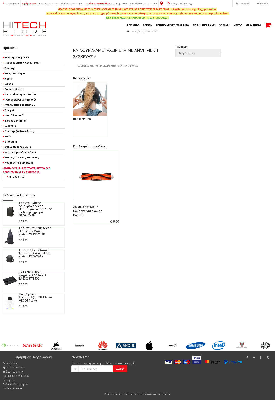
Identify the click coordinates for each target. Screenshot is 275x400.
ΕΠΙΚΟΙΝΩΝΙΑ (253, 24)
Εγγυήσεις (8, 380)
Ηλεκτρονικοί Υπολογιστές (22, 62)
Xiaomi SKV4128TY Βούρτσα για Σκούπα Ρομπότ (88, 211)
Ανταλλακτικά (14, 115)
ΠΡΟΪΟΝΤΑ (133, 24)
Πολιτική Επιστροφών (15, 384)
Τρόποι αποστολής (13, 367)
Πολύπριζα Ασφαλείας (19, 131)
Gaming (10, 68)
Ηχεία (8, 78)
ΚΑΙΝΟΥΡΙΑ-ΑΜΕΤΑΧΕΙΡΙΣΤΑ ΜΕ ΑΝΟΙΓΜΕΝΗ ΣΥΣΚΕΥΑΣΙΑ (26, 170)
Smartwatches (14, 89)
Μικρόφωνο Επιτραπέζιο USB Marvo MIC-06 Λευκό (35, 297)
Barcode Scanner (15, 120)
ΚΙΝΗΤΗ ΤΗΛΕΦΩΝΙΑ (204, 24)
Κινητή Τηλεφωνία (17, 57)
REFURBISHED (82, 119)
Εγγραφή (242, 3)
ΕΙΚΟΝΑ (238, 24)
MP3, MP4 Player (15, 73)
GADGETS (224, 24)
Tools (8, 136)
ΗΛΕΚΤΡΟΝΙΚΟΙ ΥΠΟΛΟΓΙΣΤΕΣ (172, 24)
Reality (166, 394)
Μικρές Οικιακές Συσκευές (22, 157)
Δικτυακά (11, 141)
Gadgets (10, 110)
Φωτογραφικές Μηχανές (20, 99)
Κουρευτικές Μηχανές (19, 162)
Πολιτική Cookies (12, 388)
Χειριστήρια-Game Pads (20, 152)
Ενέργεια (10, 125)
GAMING (147, 24)
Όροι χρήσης (10, 363)
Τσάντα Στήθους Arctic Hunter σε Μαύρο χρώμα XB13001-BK (35, 231)
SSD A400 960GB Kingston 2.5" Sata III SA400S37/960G (32, 275)
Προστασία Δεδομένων (16, 375)
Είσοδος (263, 3)
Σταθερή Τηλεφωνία (18, 147)
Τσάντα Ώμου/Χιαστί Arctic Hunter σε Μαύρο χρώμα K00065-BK (35, 253)
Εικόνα (9, 83)
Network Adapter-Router (20, 94)
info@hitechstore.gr (180, 3)
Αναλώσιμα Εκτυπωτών (20, 104)
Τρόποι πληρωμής (13, 371)
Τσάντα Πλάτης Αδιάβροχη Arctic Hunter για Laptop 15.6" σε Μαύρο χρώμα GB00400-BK (35, 209)
